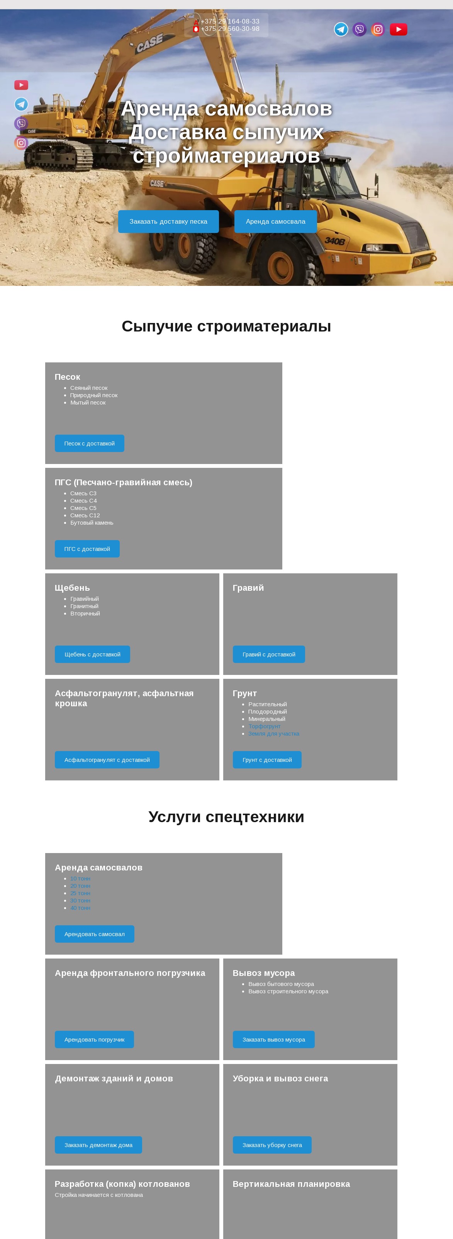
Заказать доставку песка (168, 221)
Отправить (226, 983)
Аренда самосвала (275, 221)
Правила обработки (260, 1011)
